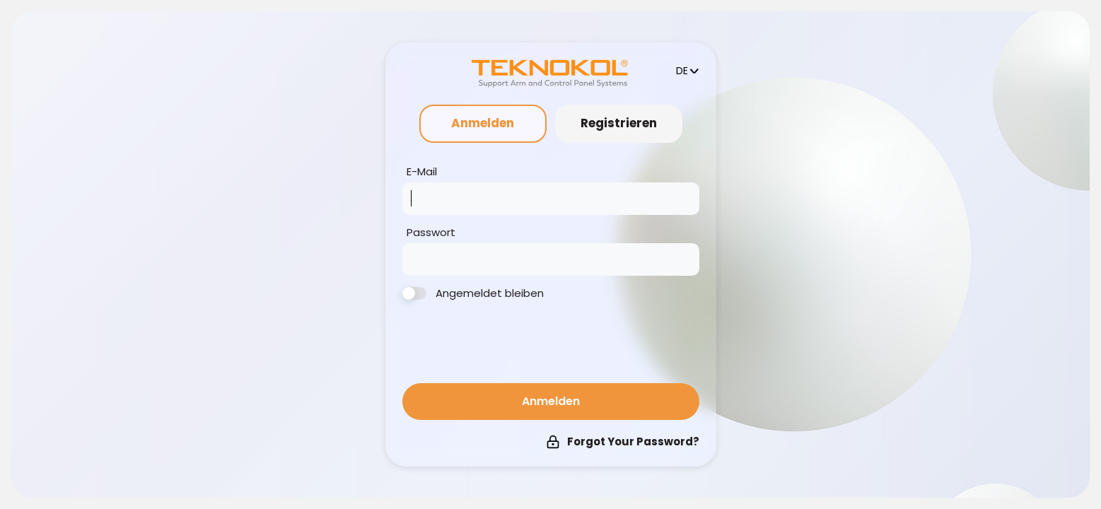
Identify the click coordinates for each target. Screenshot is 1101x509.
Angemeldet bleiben (473, 293)
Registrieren (619, 123)
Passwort (431, 232)
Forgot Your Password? (622, 441)
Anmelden (482, 123)
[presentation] (509, 344)
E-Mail (422, 171)
